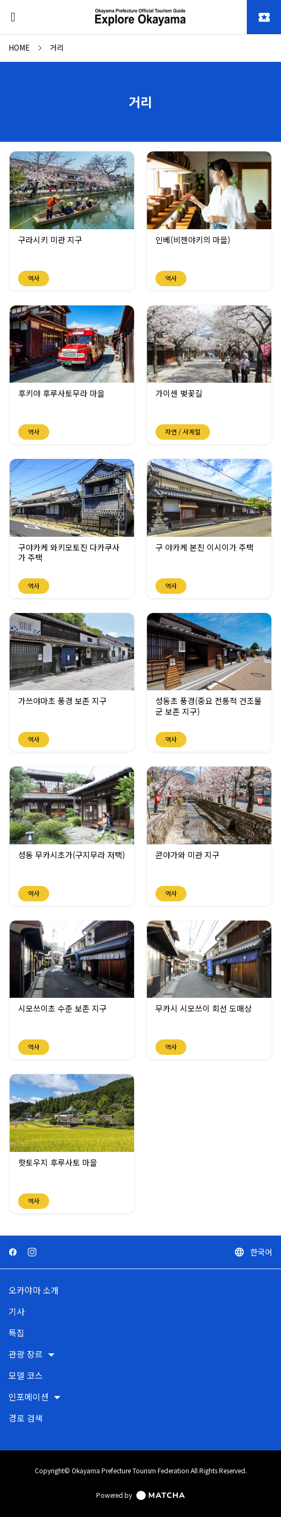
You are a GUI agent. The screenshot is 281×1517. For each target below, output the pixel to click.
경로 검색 (26, 1418)
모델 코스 (26, 1376)
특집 (17, 1333)
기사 (17, 1312)
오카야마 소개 (34, 1290)
